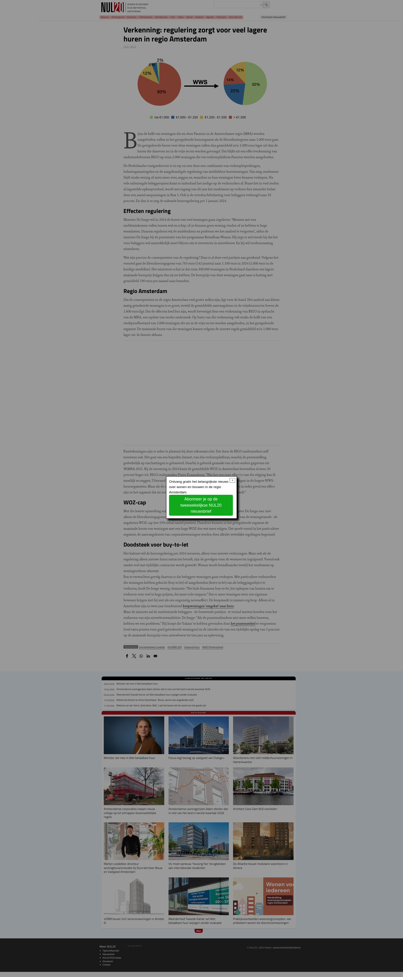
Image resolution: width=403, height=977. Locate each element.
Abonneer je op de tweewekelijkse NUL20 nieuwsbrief (201, 505)
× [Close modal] (232, 480)
